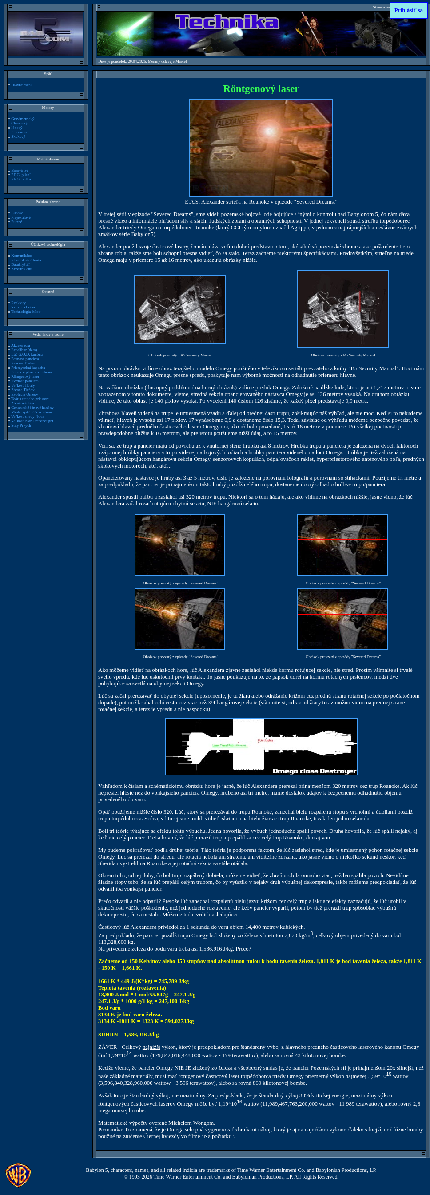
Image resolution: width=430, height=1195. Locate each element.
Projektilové (21, 217)
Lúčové (17, 213)
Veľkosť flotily (23, 385)
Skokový (18, 136)
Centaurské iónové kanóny (32, 407)
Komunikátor (21, 255)
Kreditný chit (21, 269)
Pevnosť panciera (25, 358)
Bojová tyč (19, 170)
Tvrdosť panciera (25, 381)
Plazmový (19, 132)
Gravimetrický (22, 118)
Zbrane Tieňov (22, 390)
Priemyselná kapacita (28, 367)
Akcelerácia (20, 345)
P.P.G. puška (21, 179)
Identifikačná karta (26, 260)
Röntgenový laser (25, 376)
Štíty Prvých (21, 425)
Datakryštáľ (20, 264)
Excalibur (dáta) (24, 350)
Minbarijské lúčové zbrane (32, 412)
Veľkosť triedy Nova (27, 416)
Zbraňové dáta (22, 403)
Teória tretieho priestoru (30, 398)
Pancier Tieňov (23, 363)
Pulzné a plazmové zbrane (32, 372)
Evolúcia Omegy (24, 394)
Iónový (16, 127)
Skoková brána (23, 307)
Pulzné (16, 222)
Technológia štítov (25, 311)
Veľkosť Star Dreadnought (32, 421)
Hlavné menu (21, 85)
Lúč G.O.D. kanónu (27, 354)
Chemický (19, 123)
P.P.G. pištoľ (21, 174)
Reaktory (18, 302)
